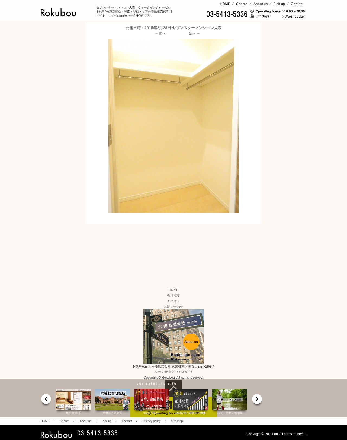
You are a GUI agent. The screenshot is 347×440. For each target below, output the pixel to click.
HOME (173, 290)
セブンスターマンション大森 (196, 28)
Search (64, 421)
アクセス (173, 301)
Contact (127, 421)
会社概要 (173, 295)
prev (46, 400)
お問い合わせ (173, 307)
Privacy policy (152, 421)
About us (85, 421)
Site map (177, 421)
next (257, 400)
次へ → (194, 33)
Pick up (106, 421)
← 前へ (160, 33)
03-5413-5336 (182, 372)
